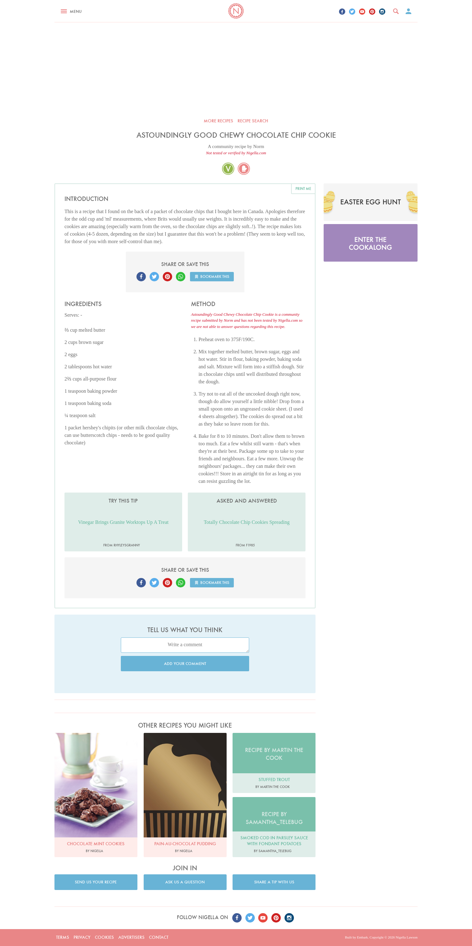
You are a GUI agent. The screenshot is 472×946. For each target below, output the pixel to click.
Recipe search (253, 121)
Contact (158, 937)
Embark (362, 937)
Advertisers (131, 937)
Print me (303, 188)
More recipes (218, 121)
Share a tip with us (274, 882)
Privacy (82, 937)
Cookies (104, 937)
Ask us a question (185, 882)
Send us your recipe (96, 882)
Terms (62, 937)
